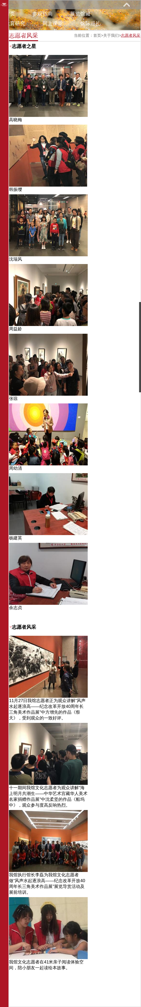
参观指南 (42, 13)
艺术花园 (15, 33)
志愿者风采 (130, 35)
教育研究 (15, 23)
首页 (10, 13)
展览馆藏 (80, 13)
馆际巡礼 (90, 23)
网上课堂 (52, 23)
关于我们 (52, 33)
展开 (126, 4)
